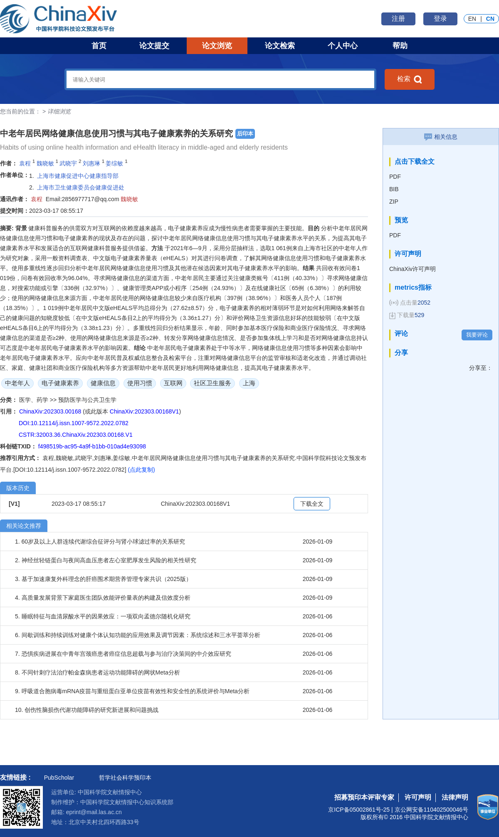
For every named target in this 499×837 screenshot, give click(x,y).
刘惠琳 (91, 163)
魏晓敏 (45, 163)
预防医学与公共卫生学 (87, 399)
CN (490, 18)
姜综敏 (114, 163)
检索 (409, 79)
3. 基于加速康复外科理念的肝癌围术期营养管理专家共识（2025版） (103, 579)
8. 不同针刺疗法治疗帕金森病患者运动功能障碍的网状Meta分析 (97, 672)
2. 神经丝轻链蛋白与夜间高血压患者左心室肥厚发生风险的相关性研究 (105, 560)
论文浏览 (217, 46)
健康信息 (103, 382)
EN (472, 18)
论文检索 (280, 46)
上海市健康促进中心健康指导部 (78, 175)
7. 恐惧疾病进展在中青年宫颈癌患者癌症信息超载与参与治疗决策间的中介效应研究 (123, 653)
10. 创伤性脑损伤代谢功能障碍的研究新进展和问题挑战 (86, 710)
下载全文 (312, 503)
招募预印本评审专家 (364, 797)
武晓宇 (68, 163)
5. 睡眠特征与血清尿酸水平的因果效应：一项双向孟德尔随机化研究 (102, 616)
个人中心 (343, 46)
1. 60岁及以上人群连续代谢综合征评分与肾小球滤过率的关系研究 (100, 541)
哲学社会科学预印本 (125, 777)
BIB (394, 189)
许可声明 (418, 797)
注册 (398, 18)
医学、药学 (34, 399)
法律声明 (455, 797)
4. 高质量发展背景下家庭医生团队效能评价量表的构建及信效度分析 (102, 597)
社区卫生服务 (212, 382)
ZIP (393, 201)
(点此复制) (141, 469)
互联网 (173, 382)
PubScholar (59, 777)
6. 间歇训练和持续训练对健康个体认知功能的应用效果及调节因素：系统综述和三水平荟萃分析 (137, 635)
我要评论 (477, 335)
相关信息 (440, 136)
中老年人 (17, 382)
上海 (249, 382)
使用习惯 (139, 382)
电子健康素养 (60, 382)
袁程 (25, 163)
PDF (395, 176)
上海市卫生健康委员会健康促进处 (80, 187)
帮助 (400, 46)
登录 (440, 18)
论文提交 (154, 46)
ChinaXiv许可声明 (412, 269)
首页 (98, 46)
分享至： (480, 367)
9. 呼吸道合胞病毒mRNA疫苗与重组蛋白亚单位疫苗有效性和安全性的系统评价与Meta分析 (132, 691)
